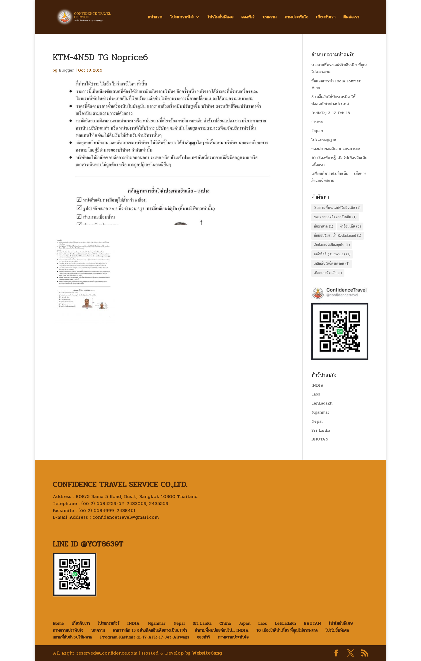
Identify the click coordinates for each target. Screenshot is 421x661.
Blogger (66, 70)
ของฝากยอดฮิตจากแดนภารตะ (335, 149)
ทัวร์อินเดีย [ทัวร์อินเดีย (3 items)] (350, 226)
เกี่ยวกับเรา (325, 17)
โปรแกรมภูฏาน (323, 140)
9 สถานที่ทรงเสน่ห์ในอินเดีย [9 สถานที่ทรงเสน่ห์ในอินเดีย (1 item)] (337, 207)
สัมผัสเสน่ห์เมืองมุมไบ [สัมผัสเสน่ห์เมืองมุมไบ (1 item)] (332, 244)
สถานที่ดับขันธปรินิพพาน (72, 637)
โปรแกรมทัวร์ (182, 17)
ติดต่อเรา (351, 17)
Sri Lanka (320, 430)
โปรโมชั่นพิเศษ (220, 17)
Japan (317, 131)
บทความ (270, 17)
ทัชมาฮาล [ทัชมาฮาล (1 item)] (323, 226)
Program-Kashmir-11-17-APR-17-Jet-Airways (144, 637)
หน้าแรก (155, 17)
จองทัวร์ (248, 17)
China (317, 122)
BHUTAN (320, 439)
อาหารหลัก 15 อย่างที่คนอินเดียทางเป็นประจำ (150, 630)
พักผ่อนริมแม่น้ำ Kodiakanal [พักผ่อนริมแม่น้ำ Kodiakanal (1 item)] (337, 235)
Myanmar (320, 412)
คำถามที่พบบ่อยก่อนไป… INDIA (222, 630)
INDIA (317, 385)
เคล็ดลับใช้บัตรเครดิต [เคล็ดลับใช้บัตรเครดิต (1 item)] (332, 263)
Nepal (317, 421)
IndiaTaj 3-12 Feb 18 (330, 113)
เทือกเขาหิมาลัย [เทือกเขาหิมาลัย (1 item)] (328, 272)
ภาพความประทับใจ (68, 630)
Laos (315, 394)
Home (58, 623)
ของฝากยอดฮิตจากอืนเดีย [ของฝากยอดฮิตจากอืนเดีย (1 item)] (335, 217)
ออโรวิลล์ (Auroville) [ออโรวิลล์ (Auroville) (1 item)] (332, 254)
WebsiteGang (207, 653)
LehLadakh (321, 403)
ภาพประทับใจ (296, 17)
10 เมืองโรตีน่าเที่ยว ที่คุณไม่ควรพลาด (287, 630)
